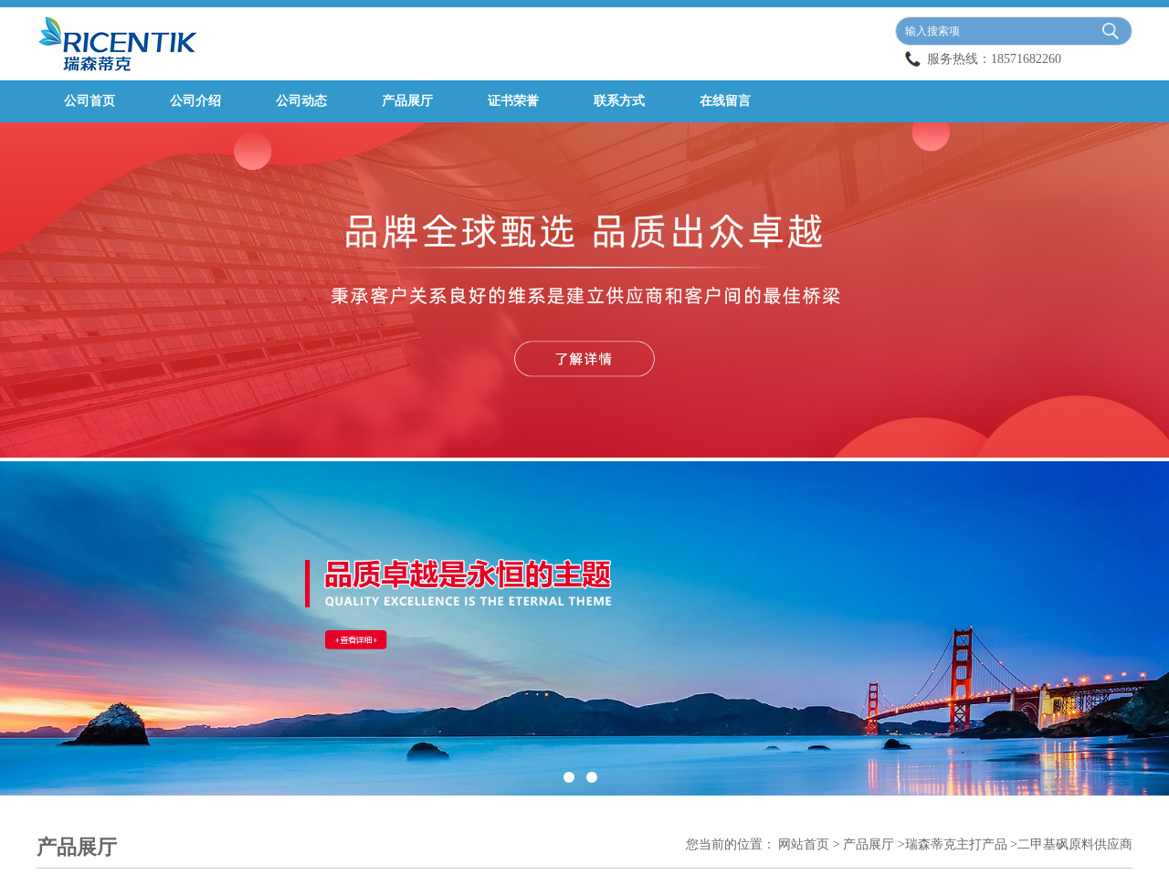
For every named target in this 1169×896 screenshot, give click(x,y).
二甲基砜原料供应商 (1074, 844)
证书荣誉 (513, 101)
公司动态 (301, 101)
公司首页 (89, 101)
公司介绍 (195, 101)
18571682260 (1026, 59)
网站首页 (803, 844)
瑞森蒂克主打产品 (956, 844)
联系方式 (619, 101)
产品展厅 (407, 101)
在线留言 (725, 101)
